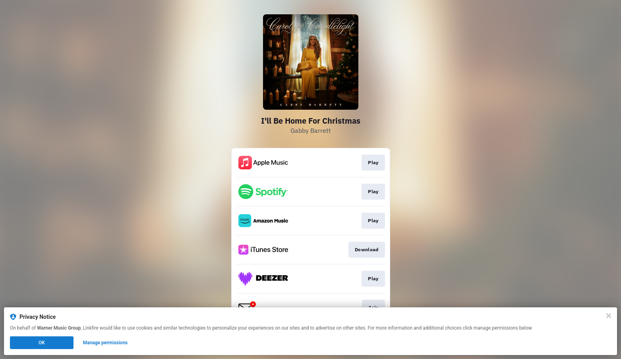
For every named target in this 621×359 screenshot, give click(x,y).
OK (42, 342)
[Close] (608, 315)
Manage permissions (105, 342)
